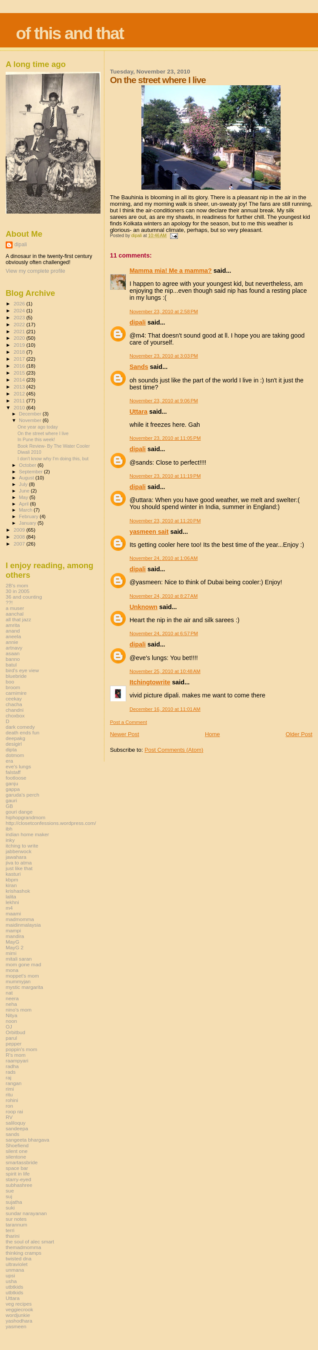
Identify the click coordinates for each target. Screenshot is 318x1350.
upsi (10, 1275)
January (28, 523)
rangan (14, 1083)
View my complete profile (35, 271)
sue (10, 1190)
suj (9, 1196)
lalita (11, 896)
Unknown (143, 606)
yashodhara (19, 1320)
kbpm (12, 879)
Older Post (299, 734)
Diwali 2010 (29, 452)
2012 (19, 393)
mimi (11, 953)
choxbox (15, 715)
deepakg (15, 738)
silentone (16, 1156)
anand (13, 630)
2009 (19, 530)
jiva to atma (19, 862)
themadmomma (23, 1247)
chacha (14, 704)
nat (9, 992)
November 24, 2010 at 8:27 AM (164, 596)
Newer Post (124, 734)
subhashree (19, 1185)
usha (11, 1281)
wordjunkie (18, 1315)
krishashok (18, 891)
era (9, 761)
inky (10, 840)
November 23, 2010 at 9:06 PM (164, 400)
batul (11, 664)
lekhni (12, 902)
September (31, 471)
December (31, 413)
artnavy (14, 647)
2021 (19, 331)
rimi (10, 1089)
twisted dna (18, 1258)
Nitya (11, 1015)
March (26, 510)
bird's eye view (22, 670)
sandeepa (17, 1128)
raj (8, 1077)
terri (10, 1230)
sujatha (14, 1202)
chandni (14, 710)
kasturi (13, 874)
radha (12, 1066)
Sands (139, 366)
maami (13, 913)
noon (11, 1021)
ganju (12, 783)
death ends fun (23, 732)
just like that (19, 868)
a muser (15, 608)
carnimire (16, 693)
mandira (15, 936)
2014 (19, 379)
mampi (13, 930)
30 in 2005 (18, 591)
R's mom (16, 1055)
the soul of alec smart (30, 1241)
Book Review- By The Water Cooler (53, 446)
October (28, 465)
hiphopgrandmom (25, 817)
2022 (19, 324)
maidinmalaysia (23, 925)
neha (11, 1004)
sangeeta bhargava (27, 1139)
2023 (19, 317)
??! (9, 602)
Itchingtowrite (150, 682)
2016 (19, 365)
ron (9, 1106)
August (27, 477)
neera (12, 998)
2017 (19, 359)
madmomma (20, 919)
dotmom (15, 755)
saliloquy (16, 1123)
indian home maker (27, 834)
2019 (19, 345)
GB (9, 806)
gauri (11, 800)
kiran (11, 885)
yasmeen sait (149, 531)
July (24, 484)
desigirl (14, 744)
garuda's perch (22, 794)
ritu (9, 1094)
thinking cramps (23, 1253)
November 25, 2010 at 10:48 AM (165, 671)
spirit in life (18, 1173)
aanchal (14, 613)
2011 (19, 400)
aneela (13, 636)
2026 (19, 303)
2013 (19, 386)
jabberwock (18, 851)
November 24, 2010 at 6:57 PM (164, 633)
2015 (19, 372)
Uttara (138, 411)
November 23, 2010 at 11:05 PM (165, 438)
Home (212, 734)
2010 (19, 407)
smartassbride (22, 1162)
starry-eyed (18, 1179)
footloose (16, 778)
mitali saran (19, 958)
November (31, 420)
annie (12, 642)
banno (13, 659)
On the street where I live (43, 433)
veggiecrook (19, 1309)
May (24, 497)
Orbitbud (15, 1032)
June (25, 490)
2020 (19, 338)
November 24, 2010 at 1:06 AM (164, 558)
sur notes (16, 1219)
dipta (11, 749)
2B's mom (17, 585)
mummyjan (18, 981)
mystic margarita (24, 987)
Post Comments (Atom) (173, 750)
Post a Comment (128, 722)
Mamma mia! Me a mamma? (171, 270)
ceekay (14, 698)
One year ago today (37, 426)
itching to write (22, 845)
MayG (12, 942)
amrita (13, 625)
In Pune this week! (36, 439)
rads (11, 1072)
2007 (19, 543)
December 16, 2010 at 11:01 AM (165, 709)
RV (9, 1117)
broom (13, 687)
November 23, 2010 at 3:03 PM (164, 355)
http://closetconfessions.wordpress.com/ (51, 823)
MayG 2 (14, 947)
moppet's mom (22, 975)
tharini (13, 1236)
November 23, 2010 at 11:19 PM (165, 476)
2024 (19, 310)
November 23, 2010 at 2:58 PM (164, 311)
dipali (138, 322)
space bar (17, 1168)
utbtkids (14, 1287)
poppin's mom (21, 1049)
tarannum (16, 1224)
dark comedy (20, 727)
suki (10, 1207)
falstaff (13, 772)
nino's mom (19, 1009)
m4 (9, 908)
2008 (19, 536)
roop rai (14, 1111)
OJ (9, 1026)
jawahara (16, 857)
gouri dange (19, 811)
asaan (13, 653)
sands (12, 1134)
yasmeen (16, 1326)
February (29, 516)
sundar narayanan (26, 1213)
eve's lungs (18, 766)
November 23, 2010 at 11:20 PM (165, 520)
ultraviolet (16, 1264)
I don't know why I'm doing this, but (52, 458)
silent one (16, 1151)
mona (12, 970)
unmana (15, 1270)
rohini (12, 1100)
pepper (14, 1043)
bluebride (16, 676)
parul (11, 1038)
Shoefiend (17, 1145)
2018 (19, 352)
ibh (9, 828)
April (24, 503)
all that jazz (18, 619)
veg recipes (19, 1303)
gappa (13, 789)
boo (10, 681)
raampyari (17, 1060)
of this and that (70, 33)
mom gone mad (23, 964)
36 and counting (24, 597)
